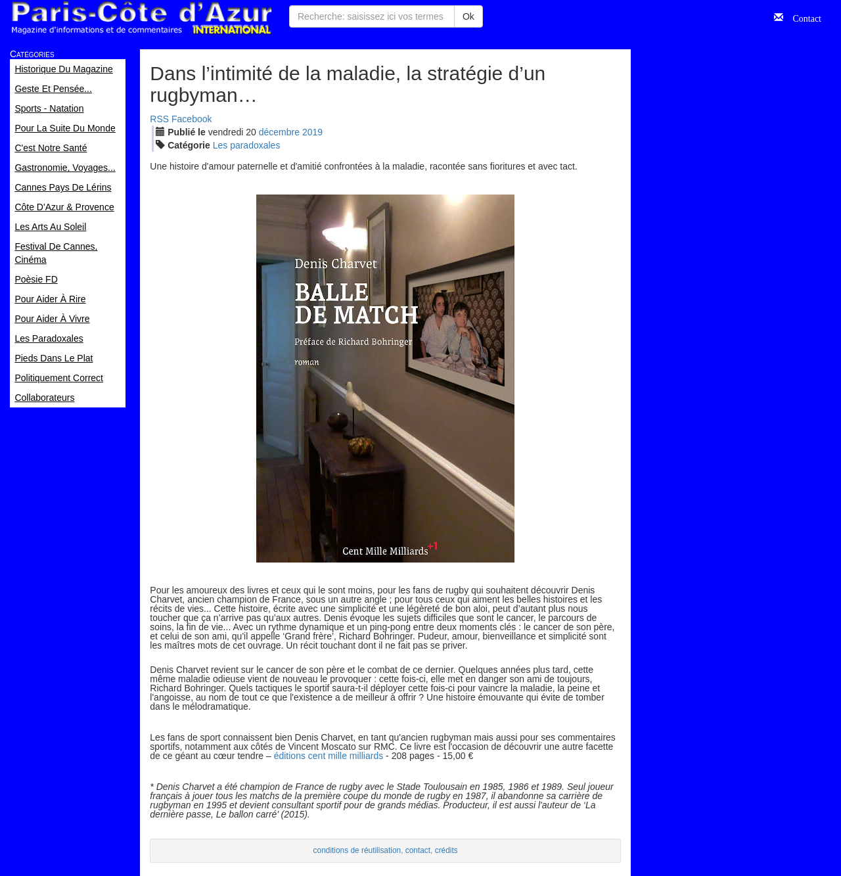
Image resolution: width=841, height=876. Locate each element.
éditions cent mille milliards (329, 755)
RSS (159, 119)
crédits (446, 850)
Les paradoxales (247, 145)
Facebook (191, 119)
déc (279, 132)
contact (417, 850)
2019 (312, 132)
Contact (802, 17)
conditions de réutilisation (357, 850)
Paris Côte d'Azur (141, 18)
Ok (468, 16)
